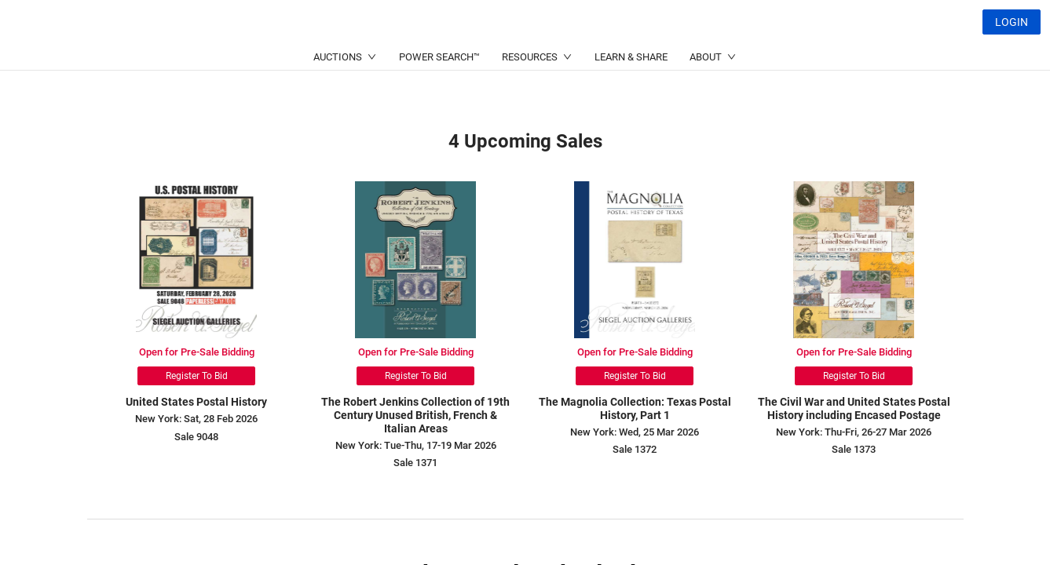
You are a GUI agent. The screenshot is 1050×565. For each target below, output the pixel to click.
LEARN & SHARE (631, 94)
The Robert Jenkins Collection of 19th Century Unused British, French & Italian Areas (415, 415)
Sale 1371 (415, 462)
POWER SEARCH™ (439, 94)
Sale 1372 (635, 449)
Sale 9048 (196, 437)
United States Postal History (196, 402)
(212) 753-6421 (334, 59)
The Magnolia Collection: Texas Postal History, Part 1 (635, 408)
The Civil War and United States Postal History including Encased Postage (854, 408)
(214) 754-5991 (486, 59)
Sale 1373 (854, 449)
